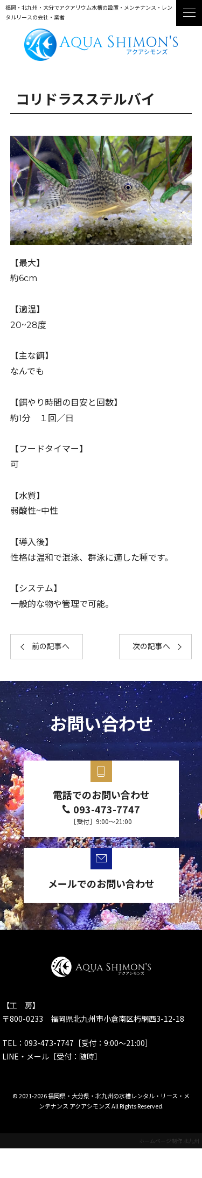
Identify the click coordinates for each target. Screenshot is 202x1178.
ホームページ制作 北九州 (169, 1141)
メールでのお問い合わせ (101, 883)
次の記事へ (151, 646)
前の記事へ (50, 646)
